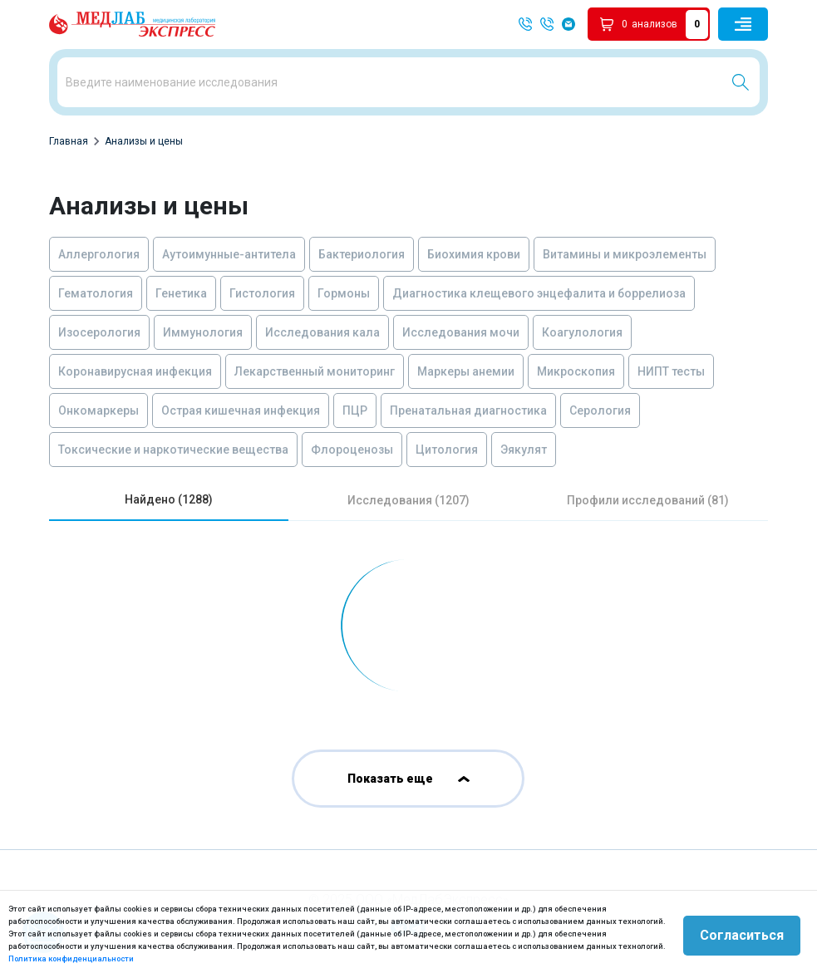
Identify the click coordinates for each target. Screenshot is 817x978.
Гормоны (343, 293)
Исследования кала (322, 332)
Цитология (447, 449)
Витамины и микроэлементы (624, 254)
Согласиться (742, 934)
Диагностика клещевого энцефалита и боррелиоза (539, 293)
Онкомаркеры (98, 410)
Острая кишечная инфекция (240, 410)
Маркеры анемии (465, 371)
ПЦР (354, 410)
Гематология (95, 293)
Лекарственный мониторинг (314, 371)
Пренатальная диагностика (468, 410)
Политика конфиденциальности (71, 958)
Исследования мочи (460, 332)
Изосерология (99, 332)
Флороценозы (352, 449)
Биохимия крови (473, 254)
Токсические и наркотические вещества (173, 449)
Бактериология (361, 254)
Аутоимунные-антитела (229, 254)
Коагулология (582, 332)
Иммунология (203, 332)
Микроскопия (576, 371)
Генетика (181, 293)
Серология (600, 410)
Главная (68, 141)
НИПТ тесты (671, 371)
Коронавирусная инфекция (135, 371)
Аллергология (99, 254)
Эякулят (523, 449)
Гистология (262, 293)
